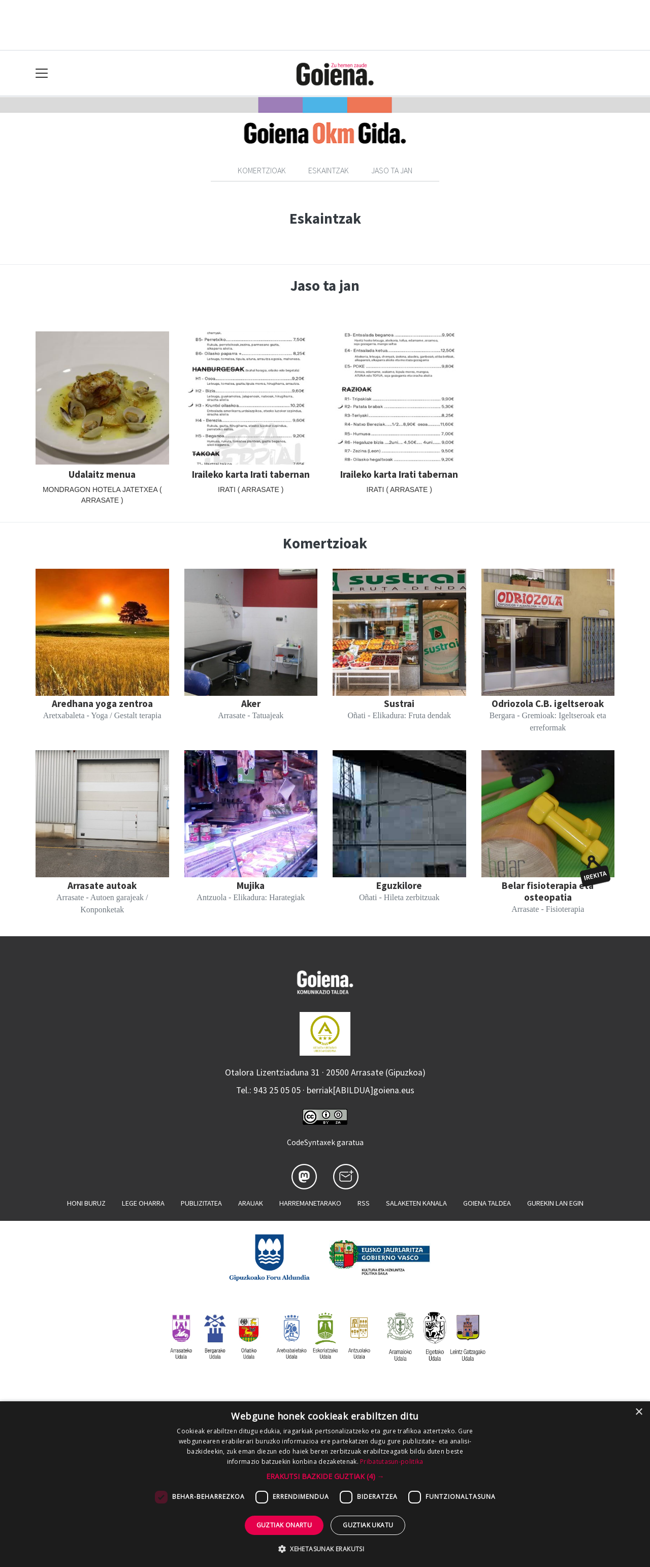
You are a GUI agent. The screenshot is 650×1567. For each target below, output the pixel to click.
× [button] (638, 1412)
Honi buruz (86, 1203)
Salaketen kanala (416, 1203)
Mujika (251, 885)
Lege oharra (143, 1203)
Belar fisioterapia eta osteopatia (548, 891)
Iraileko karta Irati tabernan (251, 474)
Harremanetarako (310, 1203)
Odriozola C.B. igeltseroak (548, 703)
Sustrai (399, 703)
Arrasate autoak (102, 885)
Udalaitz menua (102, 474)
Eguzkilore (399, 885)
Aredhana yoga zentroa (102, 703)
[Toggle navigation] (42, 73)
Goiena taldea (487, 1203)
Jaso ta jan (391, 170)
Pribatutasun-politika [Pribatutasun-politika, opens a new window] (391, 1461)
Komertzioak (262, 170)
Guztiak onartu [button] (284, 1525)
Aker (251, 703)
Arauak (250, 1203)
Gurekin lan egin (555, 1203)
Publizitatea (201, 1203)
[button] (325, 1476)
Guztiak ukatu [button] (368, 1525)
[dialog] (325, 1484)
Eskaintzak (328, 170)
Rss (364, 1203)
